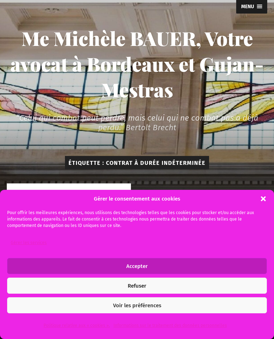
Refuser (137, 286)
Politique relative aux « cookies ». (77, 325)
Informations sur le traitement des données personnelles (170, 325)
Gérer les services (29, 242)
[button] (263, 198)
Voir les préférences (137, 305)
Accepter (137, 266)
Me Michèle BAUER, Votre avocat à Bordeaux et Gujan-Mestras (137, 63)
